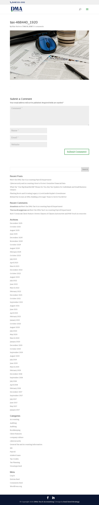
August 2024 (15, 248)
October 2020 (15, 324)
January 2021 (15, 320)
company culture (16, 437)
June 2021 (13, 309)
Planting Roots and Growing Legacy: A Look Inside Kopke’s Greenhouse (38, 193)
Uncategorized (16, 466)
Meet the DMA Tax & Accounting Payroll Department (31, 180)
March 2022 (14, 288)
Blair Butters (17, 27)
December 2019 (16, 345)
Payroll (12, 452)
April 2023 (14, 263)
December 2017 (16, 392)
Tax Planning (15, 462)
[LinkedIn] (53, 498)
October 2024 (15, 245)
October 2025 (15, 227)
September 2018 (16, 378)
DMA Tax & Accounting (44, 502)
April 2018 (14, 385)
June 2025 (14, 234)
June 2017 (13, 403)
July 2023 (13, 259)
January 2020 (15, 342)
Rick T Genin (15, 214)
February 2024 (15, 252)
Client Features (16, 434)
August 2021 (14, 306)
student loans (15, 455)
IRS (11, 448)
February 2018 (15, 388)
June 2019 (14, 363)
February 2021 (15, 317)
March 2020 (14, 338)
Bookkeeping (15, 430)
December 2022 (16, 270)
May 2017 (13, 406)
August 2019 (15, 356)
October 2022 (15, 274)
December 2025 (16, 223)
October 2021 (15, 299)
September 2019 (16, 352)
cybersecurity (15, 441)
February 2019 (15, 370)
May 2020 (13, 335)
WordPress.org (16, 486)
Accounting (14, 419)
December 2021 (16, 295)
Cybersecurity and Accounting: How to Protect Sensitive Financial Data (37, 183)
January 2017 (15, 410)
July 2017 (13, 399)
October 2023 (15, 256)
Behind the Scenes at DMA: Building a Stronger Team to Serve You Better (38, 197)
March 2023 (14, 266)
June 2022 (14, 284)
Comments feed (16, 483)
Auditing (13, 423)
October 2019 (15, 349)
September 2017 (16, 396)
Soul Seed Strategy (71, 502)
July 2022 (13, 281)
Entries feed (15, 479)
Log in (12, 476)
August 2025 (15, 230)
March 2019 (14, 367)
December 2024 (16, 238)
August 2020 (15, 327)
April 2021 (14, 313)
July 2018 (13, 381)
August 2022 (15, 277)
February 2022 (15, 291)
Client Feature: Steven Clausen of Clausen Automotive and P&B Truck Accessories (54, 214)
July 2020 (13, 331)
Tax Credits (14, 459)
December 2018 (16, 374)
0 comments (39, 27)
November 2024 (16, 241)
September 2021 (16, 302)
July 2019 (13, 360)
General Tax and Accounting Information (26, 445)
